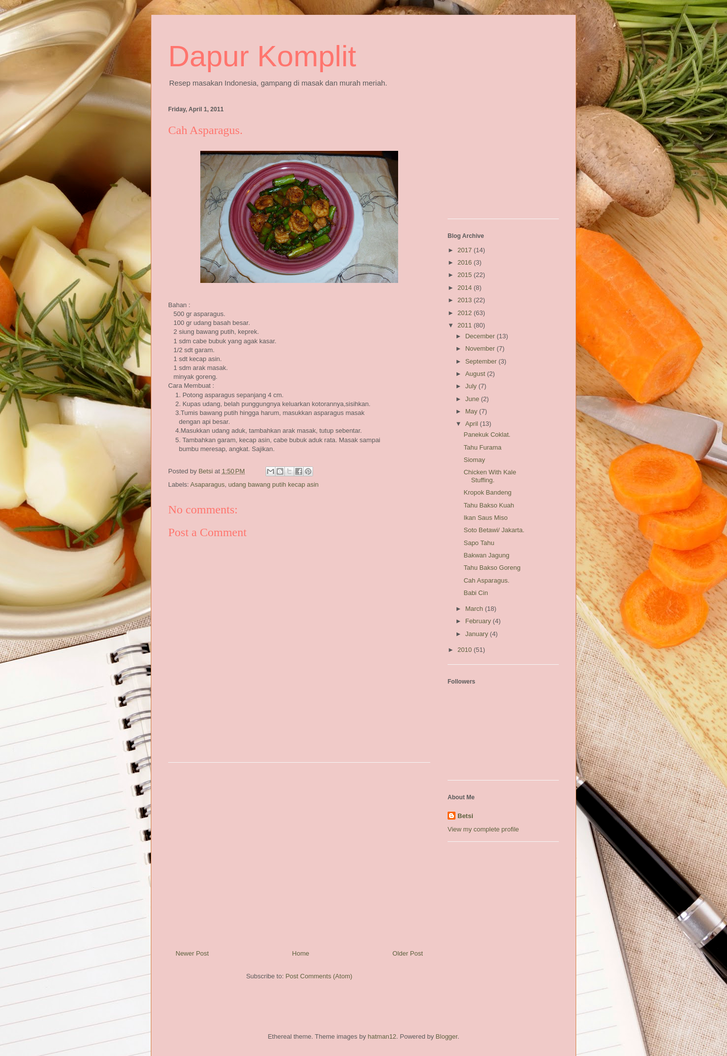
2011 (465, 325)
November (481, 348)
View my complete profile (483, 829)
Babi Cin (475, 593)
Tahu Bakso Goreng (491, 567)
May (472, 411)
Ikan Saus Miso (485, 517)
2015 (465, 274)
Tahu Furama (482, 447)
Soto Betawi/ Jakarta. (493, 530)
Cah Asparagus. (486, 580)
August (476, 373)
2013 (465, 300)
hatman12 (382, 1036)
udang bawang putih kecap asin (273, 484)
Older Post (408, 953)
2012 (465, 313)
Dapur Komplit (262, 56)
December (481, 336)
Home (301, 953)
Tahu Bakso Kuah (488, 505)
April (472, 423)
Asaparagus (207, 484)
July (472, 386)
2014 (465, 287)
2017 (465, 250)
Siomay (474, 459)
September (482, 361)
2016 (465, 262)
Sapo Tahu (478, 543)
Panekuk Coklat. (486, 434)
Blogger (446, 1036)
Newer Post (192, 953)
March (475, 608)
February (479, 621)
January (477, 634)
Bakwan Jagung (486, 555)
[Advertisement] (299, 852)
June (473, 399)
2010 (465, 649)
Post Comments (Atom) (318, 976)
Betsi (465, 816)
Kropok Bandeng (487, 492)
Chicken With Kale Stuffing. (489, 476)
